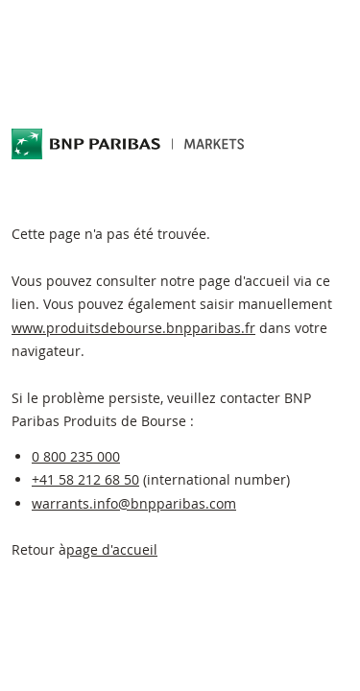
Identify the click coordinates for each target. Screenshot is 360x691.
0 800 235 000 (76, 456)
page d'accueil (111, 549)
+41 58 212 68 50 (85, 479)
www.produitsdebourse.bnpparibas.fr (133, 328)
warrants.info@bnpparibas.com (134, 503)
